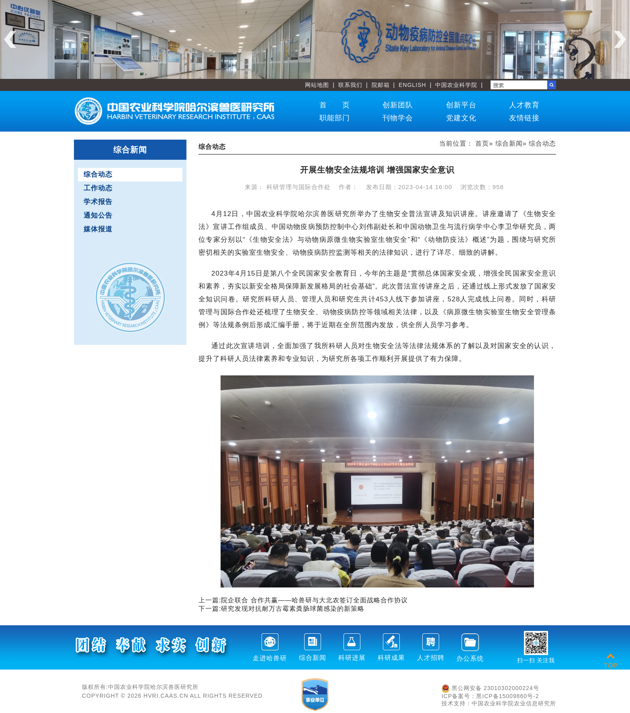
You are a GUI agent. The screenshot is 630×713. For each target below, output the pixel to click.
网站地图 (317, 85)
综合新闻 (509, 143)
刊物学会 (397, 118)
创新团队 (397, 105)
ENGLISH (412, 85)
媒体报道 (98, 229)
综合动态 (98, 174)
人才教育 (524, 105)
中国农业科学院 (456, 85)
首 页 (334, 105)
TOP (610, 661)
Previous (10, 39)
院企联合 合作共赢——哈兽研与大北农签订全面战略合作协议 (314, 600)
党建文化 (461, 118)
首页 (482, 143)
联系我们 (350, 85)
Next (620, 39)
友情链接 (524, 118)
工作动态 (98, 188)
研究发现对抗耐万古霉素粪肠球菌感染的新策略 (292, 608)
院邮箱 (381, 85)
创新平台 (461, 105)
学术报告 (98, 202)
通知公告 (98, 215)
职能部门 (334, 118)
